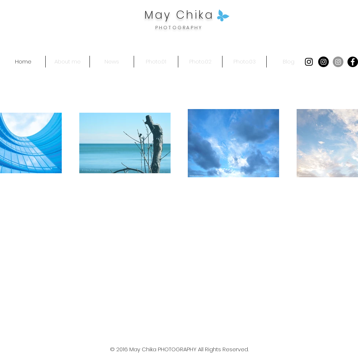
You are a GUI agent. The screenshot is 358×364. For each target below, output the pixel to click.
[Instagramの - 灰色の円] (338, 62)
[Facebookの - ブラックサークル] (352, 62)
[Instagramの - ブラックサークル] (323, 62)
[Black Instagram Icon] (309, 62)
